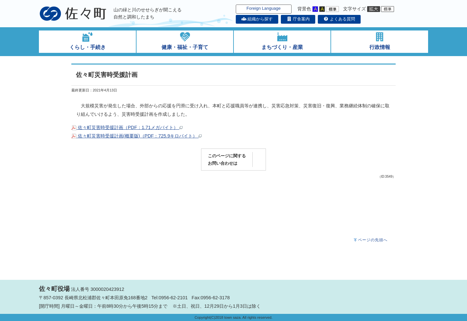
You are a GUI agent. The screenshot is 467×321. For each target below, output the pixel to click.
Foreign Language (263, 8)
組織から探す (257, 19)
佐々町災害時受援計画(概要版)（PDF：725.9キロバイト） (136, 135)
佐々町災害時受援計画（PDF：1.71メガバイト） (127, 127)
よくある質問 (339, 19)
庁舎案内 (298, 19)
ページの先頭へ (373, 240)
